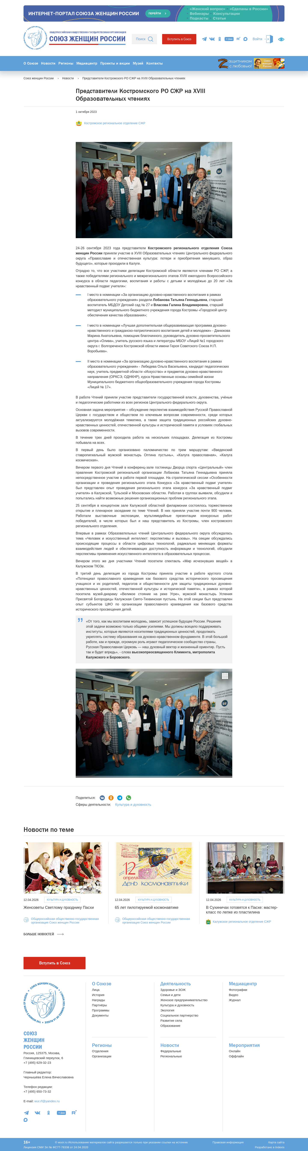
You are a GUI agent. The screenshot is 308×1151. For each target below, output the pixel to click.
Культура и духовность (133, 804)
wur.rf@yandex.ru (47, 1101)
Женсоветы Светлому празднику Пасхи (59, 907)
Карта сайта (276, 1142)
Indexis (279, 1147)
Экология (167, 1010)
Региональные (171, 1056)
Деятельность (175, 984)
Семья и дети (170, 995)
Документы (100, 1015)
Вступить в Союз (179, 39)
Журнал (235, 1000)
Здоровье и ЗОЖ (173, 990)
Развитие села (171, 1020)
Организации (101, 1056)
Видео (233, 995)
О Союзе (31, 63)
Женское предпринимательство (183, 1000)
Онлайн (234, 1051)
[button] (85, 723)
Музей (138, 63)
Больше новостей (44, 934)
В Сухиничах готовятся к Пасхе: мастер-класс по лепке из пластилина (242, 909)
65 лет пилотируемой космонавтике (147, 907)
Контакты (154, 63)
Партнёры (99, 1005)
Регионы (65, 63)
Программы (100, 1010)
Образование (170, 1025)
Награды (98, 1000)
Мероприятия (244, 1045)
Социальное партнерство (179, 1015)
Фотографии (238, 990)
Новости (48, 63)
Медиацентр (86, 63)
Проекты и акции (115, 63)
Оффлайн (236, 1056)
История (98, 995)
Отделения (100, 1051)
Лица (95, 990)
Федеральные (170, 1051)
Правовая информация (228, 1142)
